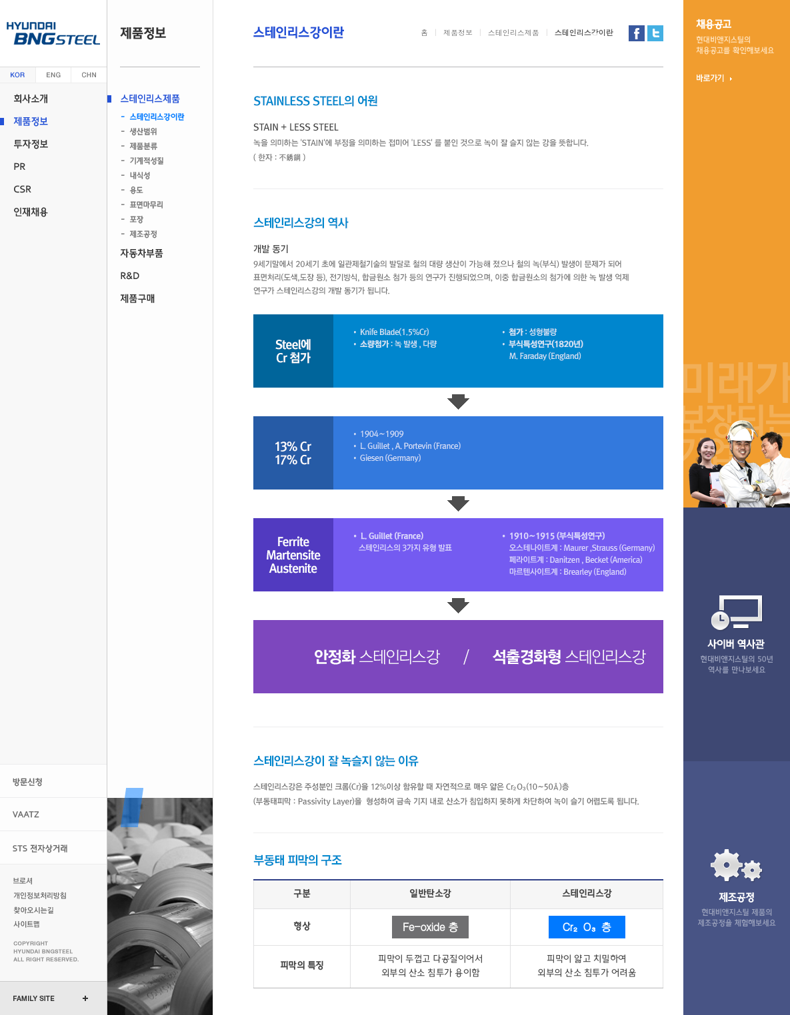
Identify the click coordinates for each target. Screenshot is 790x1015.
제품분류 (156, 147)
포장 (156, 220)
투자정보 (53, 144)
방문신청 (53, 781)
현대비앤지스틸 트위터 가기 (655, 33)
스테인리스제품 (160, 98)
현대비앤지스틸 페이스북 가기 (637, 33)
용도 (156, 190)
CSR (53, 189)
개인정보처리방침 (41, 895)
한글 (18, 75)
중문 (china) (89, 75)
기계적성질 (156, 161)
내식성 (156, 176)
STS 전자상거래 (53, 847)
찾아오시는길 (41, 909)
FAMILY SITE (34, 998)
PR (53, 166)
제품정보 (53, 121)
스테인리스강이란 (156, 117)
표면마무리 (156, 205)
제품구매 (160, 298)
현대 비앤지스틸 (53, 33)
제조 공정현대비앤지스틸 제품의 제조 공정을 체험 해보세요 (736, 888)
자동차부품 (160, 253)
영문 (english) (53, 75)
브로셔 (41, 880)
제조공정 (156, 234)
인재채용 (53, 211)
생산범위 (156, 132)
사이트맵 (41, 924)
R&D (160, 275)
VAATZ (53, 814)
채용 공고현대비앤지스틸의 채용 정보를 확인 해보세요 (735, 37)
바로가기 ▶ (714, 78)
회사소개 (53, 98)
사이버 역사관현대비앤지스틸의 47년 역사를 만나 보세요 (736, 634)
